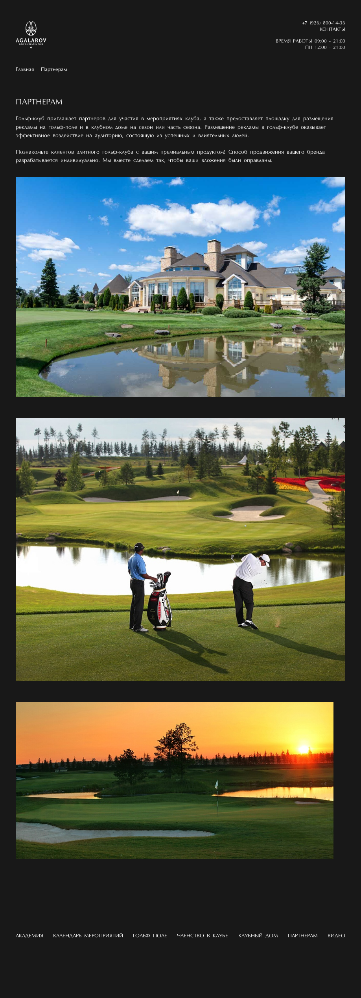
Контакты (332, 29)
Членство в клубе (202, 936)
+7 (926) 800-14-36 (323, 23)
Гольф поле (150, 936)
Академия (29, 936)
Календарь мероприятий (88, 936)
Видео (336, 936)
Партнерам (54, 69)
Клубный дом (258, 936)
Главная (25, 69)
